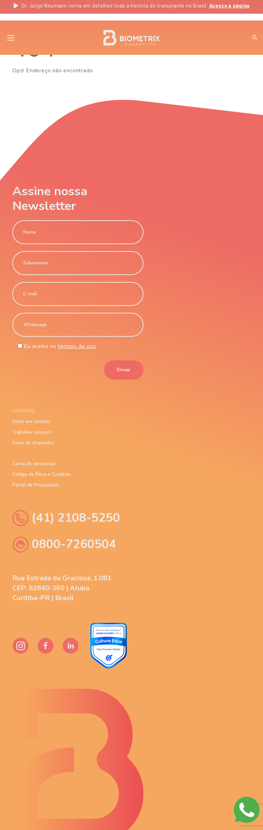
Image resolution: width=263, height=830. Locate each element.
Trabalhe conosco (31, 432)
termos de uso (77, 346)
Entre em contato (31, 421)
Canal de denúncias (33, 464)
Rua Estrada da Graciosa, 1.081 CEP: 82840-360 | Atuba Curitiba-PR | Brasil (61, 588)
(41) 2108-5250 (66, 518)
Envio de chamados (33, 443)
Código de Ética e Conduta (41, 474)
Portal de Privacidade (35, 485)
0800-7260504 (64, 544)
